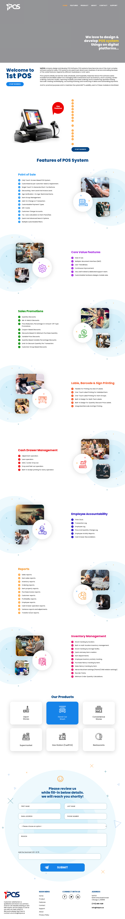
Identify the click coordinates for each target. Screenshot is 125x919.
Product (84, 5)
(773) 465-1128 (97, 904)
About (94, 5)
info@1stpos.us (98, 908)
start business (80, 149)
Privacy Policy (44, 915)
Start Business (15, 84)
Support (113, 5)
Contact (103, 5)
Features (74, 5)
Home (65, 5)
